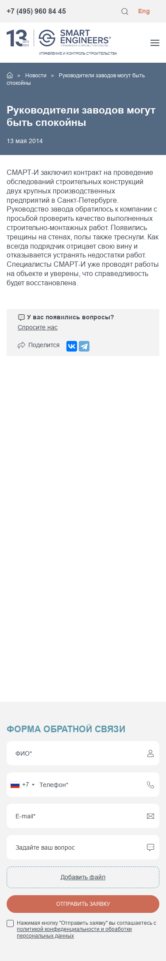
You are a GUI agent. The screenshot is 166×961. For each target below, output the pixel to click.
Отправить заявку (83, 904)
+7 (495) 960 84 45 (36, 11)
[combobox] (22, 784)
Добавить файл (83, 877)
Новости (36, 75)
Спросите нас (38, 327)
